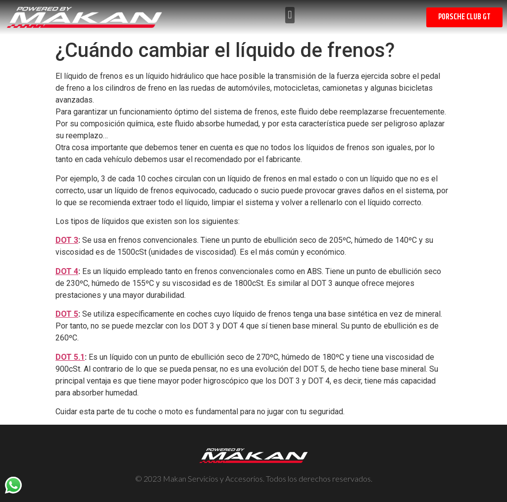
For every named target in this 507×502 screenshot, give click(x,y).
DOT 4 (66, 271)
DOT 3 (66, 240)
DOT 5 (66, 314)
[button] (290, 15)
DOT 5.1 (70, 357)
